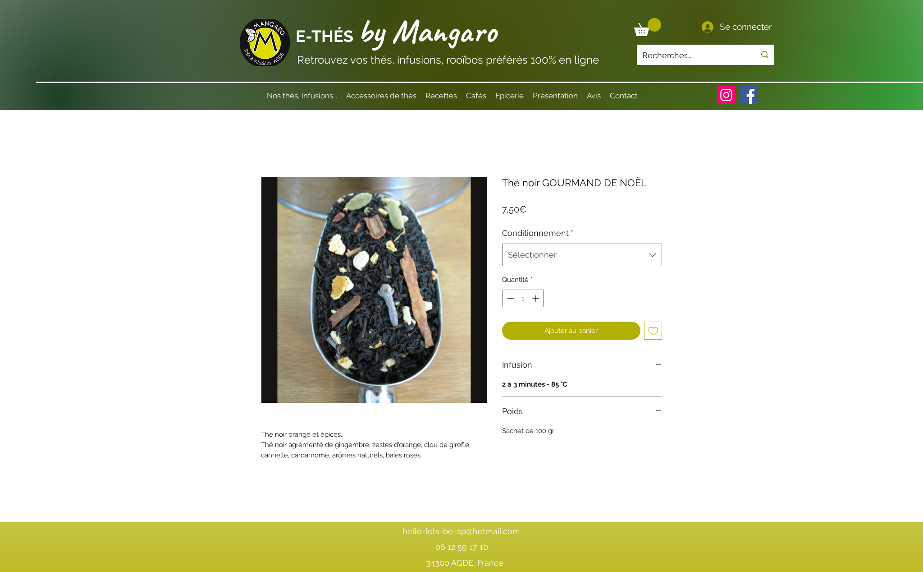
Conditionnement (537, 233)
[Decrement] (509, 298)
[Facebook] (748, 95)
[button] (647, 27)
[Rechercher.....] (692, 55)
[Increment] (536, 298)
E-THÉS (326, 36)
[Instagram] (726, 95)
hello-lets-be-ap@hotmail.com (461, 531)
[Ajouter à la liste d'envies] (653, 331)
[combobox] (582, 255)
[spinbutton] (523, 298)
